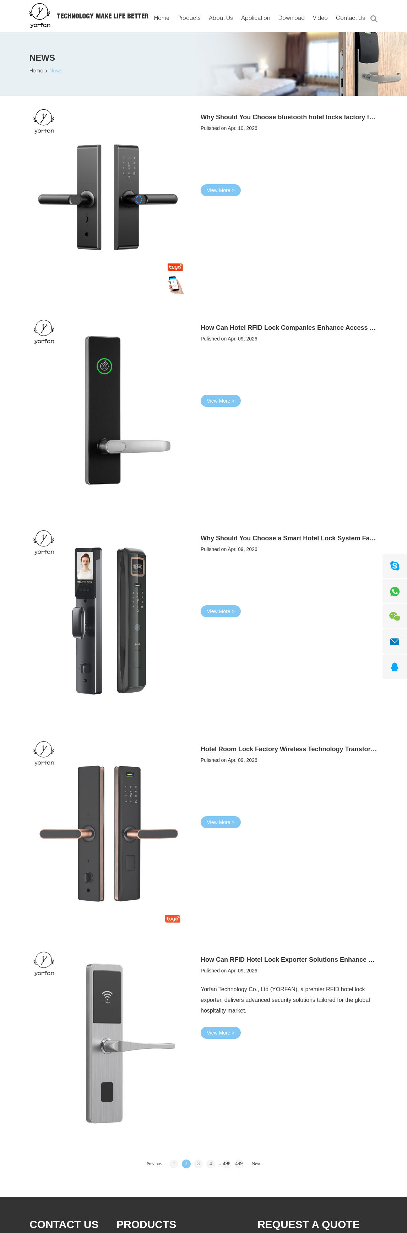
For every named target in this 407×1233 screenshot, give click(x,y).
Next (256, 1163)
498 (226, 1163)
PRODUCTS (146, 1224)
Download (291, 19)
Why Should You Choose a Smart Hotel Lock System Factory (293, 538)
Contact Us (350, 19)
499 (239, 1163)
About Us (221, 19)
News (42, 57)
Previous (154, 1163)
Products (189, 19)
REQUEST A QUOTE (308, 1224)
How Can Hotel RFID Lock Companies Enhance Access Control (296, 327)
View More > (221, 190)
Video (320, 19)
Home (161, 19)
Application (255, 19)
